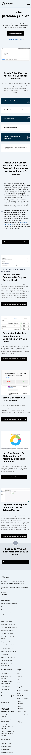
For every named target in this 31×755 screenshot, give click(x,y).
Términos (3, 592)
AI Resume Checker (7, 648)
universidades (5, 686)
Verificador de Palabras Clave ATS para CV (7, 726)
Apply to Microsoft (7, 752)
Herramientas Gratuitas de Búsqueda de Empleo (7, 710)
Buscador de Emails (7, 633)
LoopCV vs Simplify (23, 714)
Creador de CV (5, 654)
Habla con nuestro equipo (16, 39)
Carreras (19, 676)
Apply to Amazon (6, 743)
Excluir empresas (6, 621)
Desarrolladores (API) (7, 696)
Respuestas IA (5, 641)
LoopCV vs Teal (21, 711)
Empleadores (5, 673)
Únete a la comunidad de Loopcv (15, 562)
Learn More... (8, 377)
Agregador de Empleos (8, 624)
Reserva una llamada (15, 33)
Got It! (22, 382)
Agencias (4, 692)
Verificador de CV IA (7, 645)
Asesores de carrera (7, 699)
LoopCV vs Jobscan (23, 718)
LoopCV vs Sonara (22, 698)
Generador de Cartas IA (8, 651)
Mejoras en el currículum (9, 618)
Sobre (18, 673)
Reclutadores (5, 689)
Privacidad (4, 594)
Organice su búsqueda (8, 610)
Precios (19, 682)
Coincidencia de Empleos (9, 627)
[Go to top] (15, 543)
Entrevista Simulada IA (8, 657)
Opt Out (9, 382)
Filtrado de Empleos (7, 630)
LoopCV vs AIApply (22, 690)
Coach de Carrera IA (7, 660)
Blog (18, 679)
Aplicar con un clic (7, 606)
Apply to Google (6, 746)
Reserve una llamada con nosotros (15, 242)
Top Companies (5, 739)
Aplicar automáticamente (9, 603)
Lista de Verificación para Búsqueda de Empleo (7, 733)
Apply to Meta (5, 749)
